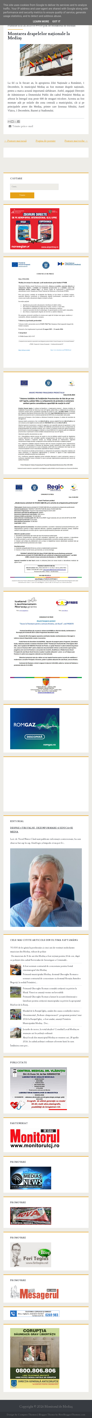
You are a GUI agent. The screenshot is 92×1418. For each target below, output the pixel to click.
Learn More (41, 21)
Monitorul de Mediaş (59, 1407)
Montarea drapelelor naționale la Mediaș (39, 36)
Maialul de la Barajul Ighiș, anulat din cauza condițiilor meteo (51, 1011)
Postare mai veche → (76, 141)
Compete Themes (27, 1414)
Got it (56, 21)
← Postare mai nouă (15, 141)
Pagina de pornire (46, 141)
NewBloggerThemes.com (72, 1414)
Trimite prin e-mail (21, 126)
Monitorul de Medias (63, 25)
